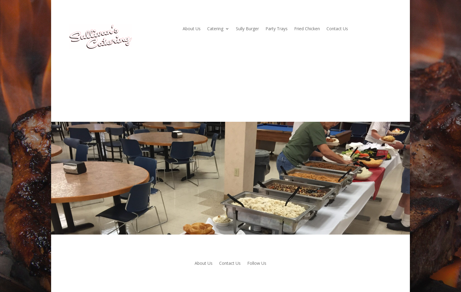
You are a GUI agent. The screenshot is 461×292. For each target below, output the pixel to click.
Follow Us (256, 263)
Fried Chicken (307, 29)
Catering (215, 29)
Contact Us (337, 29)
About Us (192, 29)
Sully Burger (247, 29)
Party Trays (276, 29)
